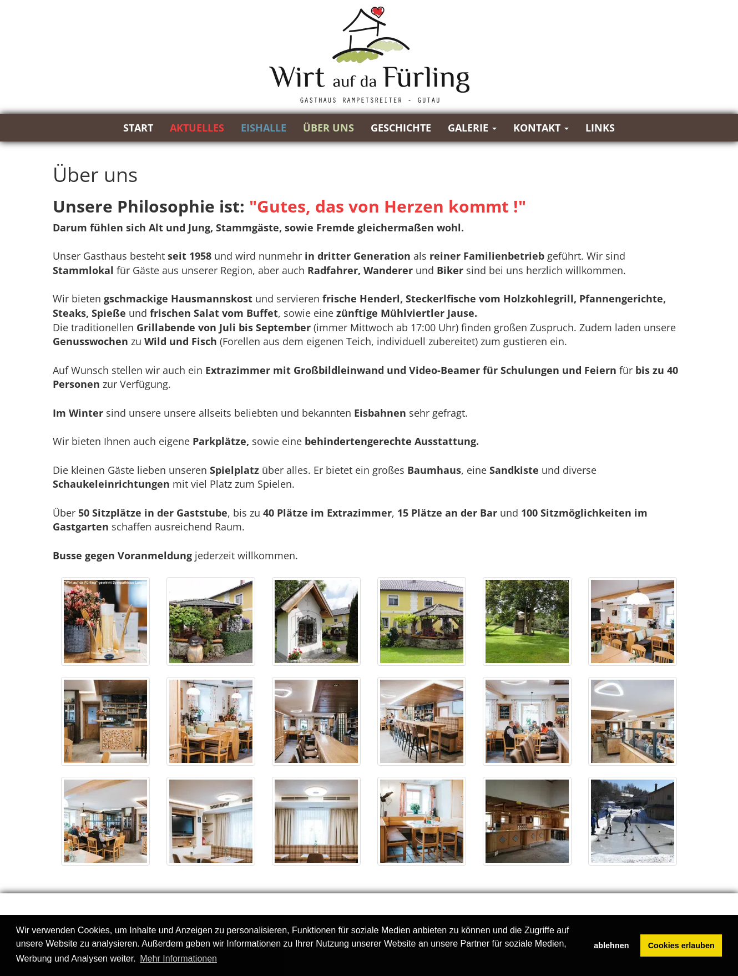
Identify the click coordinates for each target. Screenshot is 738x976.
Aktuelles (197, 127)
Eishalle (263, 127)
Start (138, 127)
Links (600, 127)
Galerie (472, 127)
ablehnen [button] (611, 945)
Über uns (328, 127)
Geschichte (401, 127)
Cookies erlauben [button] (681, 945)
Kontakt (541, 127)
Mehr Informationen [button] (178, 958)
